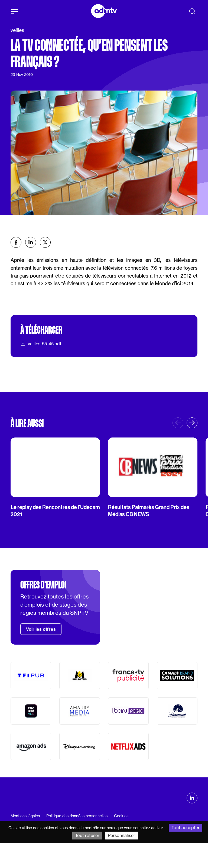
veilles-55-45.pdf (40, 343)
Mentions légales (25, 815)
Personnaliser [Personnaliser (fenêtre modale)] (121, 835)
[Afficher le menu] (14, 11)
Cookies (121, 815)
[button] (192, 422)
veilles (17, 30)
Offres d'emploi (43, 585)
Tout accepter (185, 827)
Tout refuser (87, 835)
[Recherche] (192, 11)
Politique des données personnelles (77, 815)
